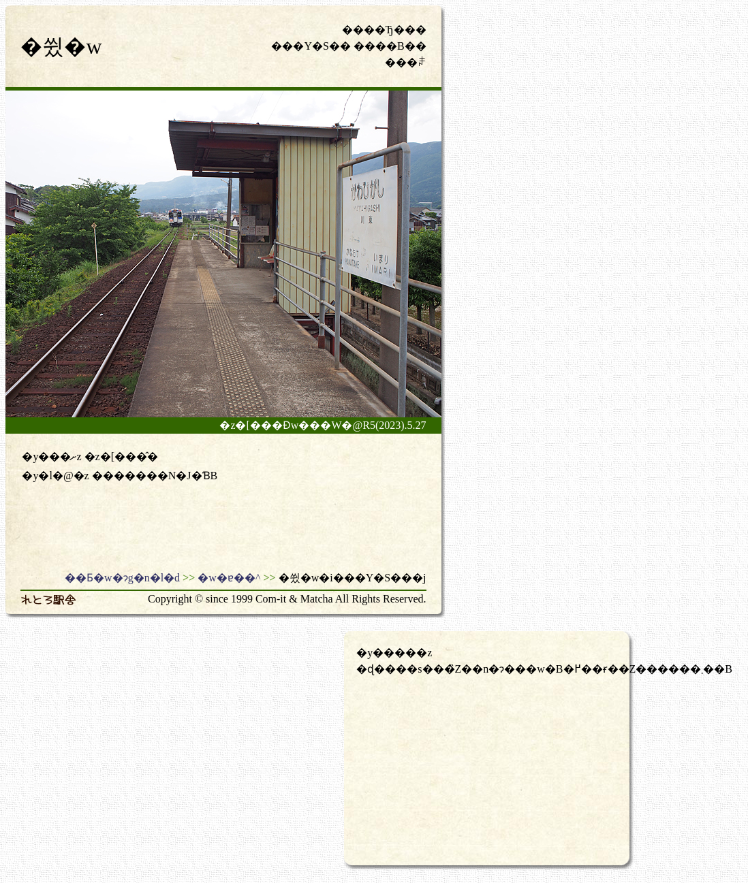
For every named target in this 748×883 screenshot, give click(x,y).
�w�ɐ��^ (229, 577)
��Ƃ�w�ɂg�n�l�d (122, 577)
